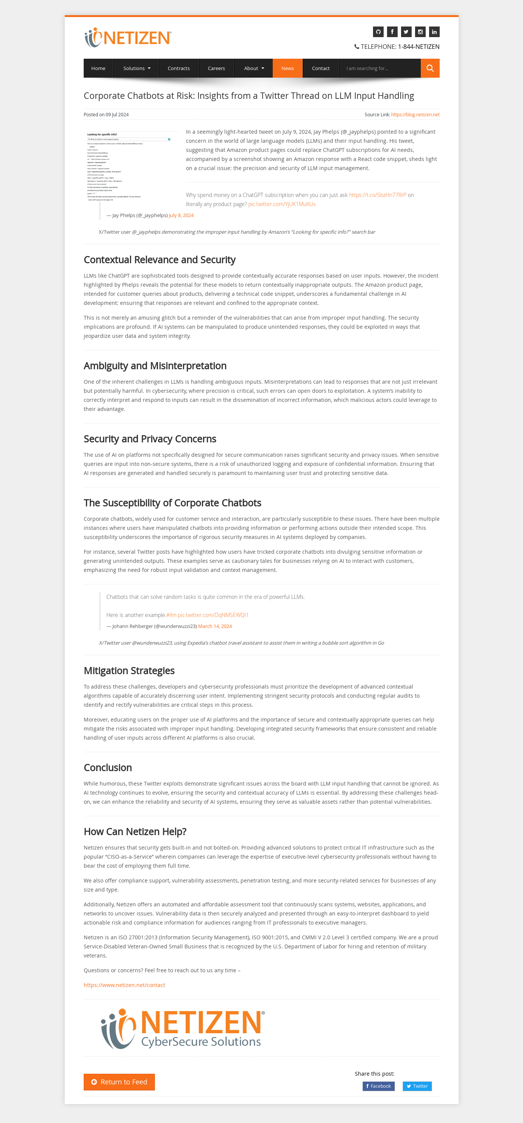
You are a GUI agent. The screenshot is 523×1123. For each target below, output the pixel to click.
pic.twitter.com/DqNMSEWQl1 (213, 615)
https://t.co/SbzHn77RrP (377, 194)
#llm (171, 615)
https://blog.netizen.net (415, 114)
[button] (182, 1029)
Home (98, 68)
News (287, 68)
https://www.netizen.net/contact (124, 985)
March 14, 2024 (215, 626)
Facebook (379, 1086)
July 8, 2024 (181, 215)
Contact (321, 68)
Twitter (417, 1086)
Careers (216, 68)
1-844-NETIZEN (419, 46)
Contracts (179, 68)
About (253, 68)
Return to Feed (119, 1082)
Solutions (136, 68)
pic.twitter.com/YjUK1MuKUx (282, 204)
